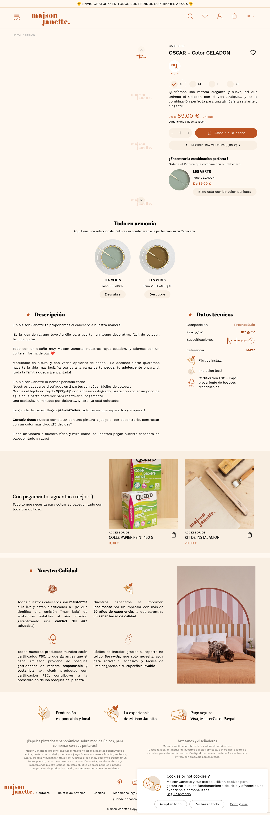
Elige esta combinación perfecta (224, 192)
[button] (250, 16)
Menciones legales (126, 792)
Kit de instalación (202, 537)
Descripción (50, 314)
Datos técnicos (215, 314)
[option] (175, 66)
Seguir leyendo (179, 794)
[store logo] (70, 19)
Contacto (43, 792)
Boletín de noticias (71, 792)
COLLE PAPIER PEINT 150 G (131, 537)
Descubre (112, 294)
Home (17, 35)
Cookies (99, 792)
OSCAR (199, 53)
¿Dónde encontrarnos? (129, 799)
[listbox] (213, 68)
